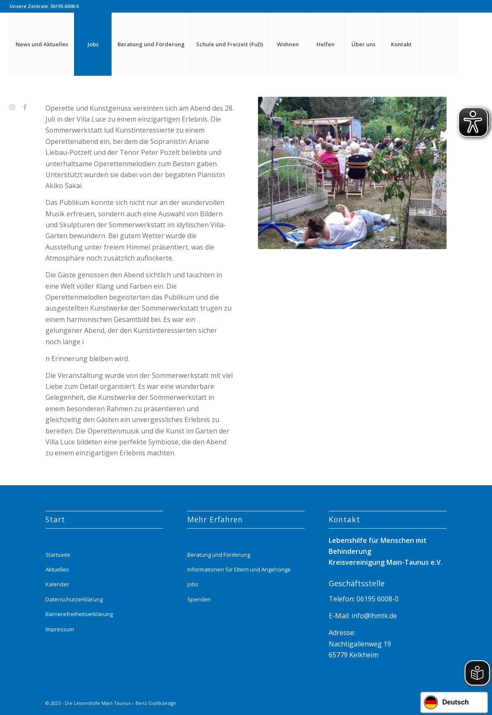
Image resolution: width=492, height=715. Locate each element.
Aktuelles (57, 569)
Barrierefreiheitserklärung (79, 614)
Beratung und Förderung (218, 554)
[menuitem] (42, 44)
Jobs (192, 584)
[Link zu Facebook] (25, 107)
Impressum (59, 629)
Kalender (57, 584)
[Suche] (439, 44)
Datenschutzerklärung (74, 599)
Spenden (199, 599)
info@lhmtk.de (373, 615)
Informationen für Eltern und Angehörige (239, 569)
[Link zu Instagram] (12, 107)
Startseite (57, 554)
